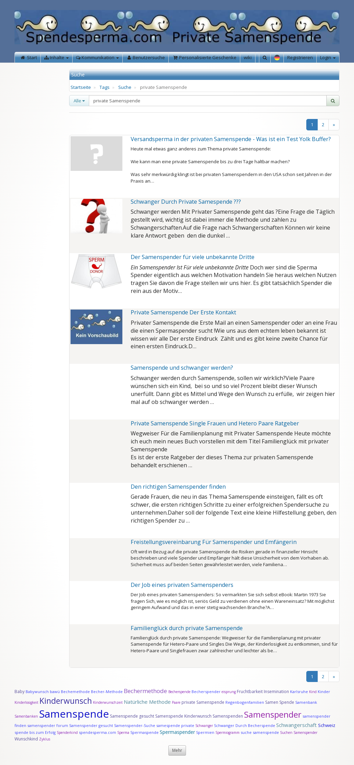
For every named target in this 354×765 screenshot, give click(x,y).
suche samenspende (260, 732)
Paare (176, 702)
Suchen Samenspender (298, 732)
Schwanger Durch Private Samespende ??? (186, 201)
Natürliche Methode (147, 701)
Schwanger (204, 725)
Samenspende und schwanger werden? (182, 367)
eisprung (229, 691)
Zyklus (44, 739)
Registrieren (300, 57)
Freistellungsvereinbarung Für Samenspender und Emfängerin (214, 542)
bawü (55, 691)
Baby (20, 691)
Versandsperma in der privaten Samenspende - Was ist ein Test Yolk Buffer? (231, 139)
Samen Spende (279, 702)
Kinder (324, 691)
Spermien (205, 732)
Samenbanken (27, 716)
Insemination (276, 691)
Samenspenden (228, 716)
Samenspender (272, 714)
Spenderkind (67, 732)
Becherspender (207, 691)
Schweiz (326, 725)
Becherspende (179, 691)
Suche (124, 87)
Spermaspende (144, 732)
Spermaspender (177, 732)
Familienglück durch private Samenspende (187, 628)
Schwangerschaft (297, 724)
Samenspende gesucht (132, 716)
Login (328, 57)
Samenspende (74, 714)
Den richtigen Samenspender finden (178, 486)
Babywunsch (37, 691)
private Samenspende (202, 702)
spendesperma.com (97, 732)
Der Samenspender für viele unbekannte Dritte (192, 257)
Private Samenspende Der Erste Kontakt (183, 312)
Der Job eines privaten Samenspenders (182, 585)
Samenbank (306, 702)
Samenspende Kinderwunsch (183, 716)
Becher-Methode (107, 691)
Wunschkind (26, 739)
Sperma (123, 732)
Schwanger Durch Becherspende (244, 725)
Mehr (177, 750)
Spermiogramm (227, 732)
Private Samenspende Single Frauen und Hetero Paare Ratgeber (215, 423)
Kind (313, 691)
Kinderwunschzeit (108, 702)
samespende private (175, 725)
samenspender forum (47, 725)
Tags (105, 87)
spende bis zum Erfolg (35, 732)
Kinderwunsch (65, 700)
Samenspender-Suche (134, 725)
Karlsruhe (299, 691)
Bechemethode (75, 691)
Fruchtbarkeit (250, 691)
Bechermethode (146, 691)
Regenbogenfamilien (244, 702)
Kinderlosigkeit (27, 702)
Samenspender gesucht (91, 725)
